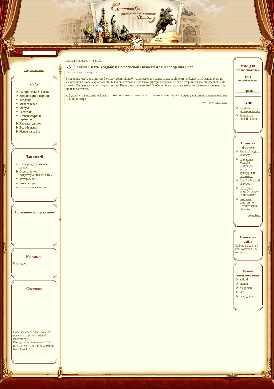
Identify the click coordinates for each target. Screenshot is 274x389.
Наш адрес (20, 263)
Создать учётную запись (250, 109)
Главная (70, 60)
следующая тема (216, 95)
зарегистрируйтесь (94, 95)
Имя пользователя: (248, 78)
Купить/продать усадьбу (250, 153)
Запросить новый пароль (248, 117)
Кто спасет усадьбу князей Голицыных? (249, 191)
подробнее (254, 215)
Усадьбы (96, 60)
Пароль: (248, 90)
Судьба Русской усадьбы (250, 182)
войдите (71, 95)
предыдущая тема (193, 95)
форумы (83, 60)
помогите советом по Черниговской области (249, 204)
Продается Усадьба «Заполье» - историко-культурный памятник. (247, 167)
